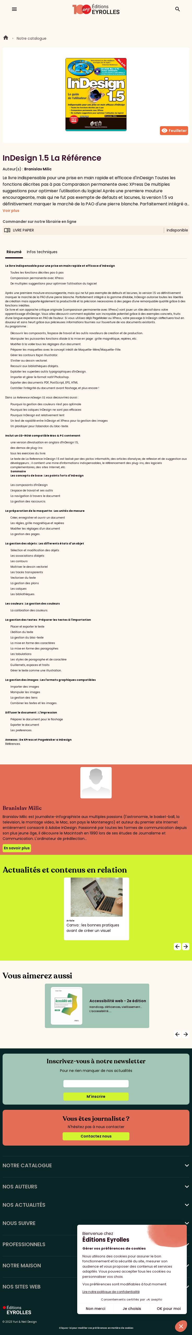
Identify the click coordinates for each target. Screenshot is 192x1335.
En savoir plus (17, 848)
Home (6, 38)
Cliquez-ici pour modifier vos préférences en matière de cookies (96, 1328)
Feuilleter (174, 130)
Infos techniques (42, 251)
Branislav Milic (38, 169)
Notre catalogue (31, 38)
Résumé (14, 251)
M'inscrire (96, 1096)
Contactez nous (96, 1136)
